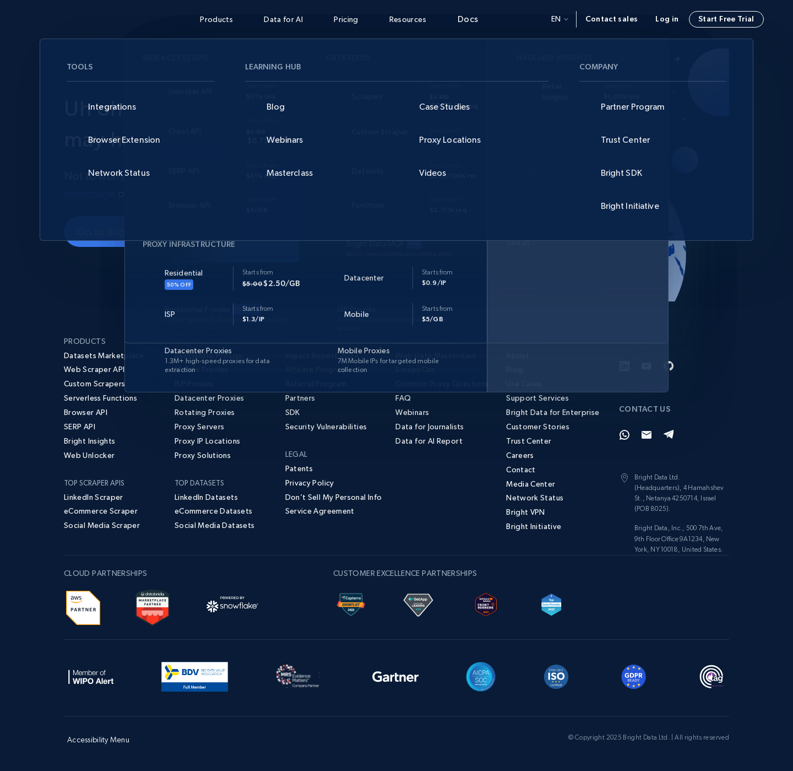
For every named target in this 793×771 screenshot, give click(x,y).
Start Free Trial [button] (726, 18)
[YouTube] (647, 366)
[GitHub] (669, 366)
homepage (90, 193)
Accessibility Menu (98, 739)
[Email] (647, 435)
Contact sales (611, 18)
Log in (666, 18)
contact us (155, 193)
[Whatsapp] (624, 435)
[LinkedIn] (624, 366)
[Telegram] (669, 435)
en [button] (559, 18)
